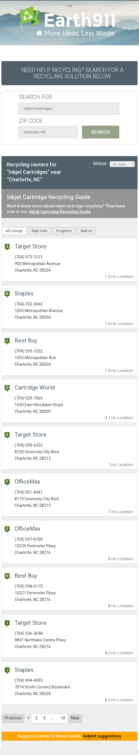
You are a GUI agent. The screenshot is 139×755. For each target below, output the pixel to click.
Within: (114, 164)
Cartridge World (35, 387)
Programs (64, 231)
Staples (24, 293)
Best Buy (26, 340)
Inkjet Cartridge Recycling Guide (60, 211)
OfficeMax (27, 481)
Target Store (30, 246)
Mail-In (86, 231)
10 (62, 718)
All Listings (14, 231)
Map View (39, 231)
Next (75, 718)
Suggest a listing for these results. (69, 736)
